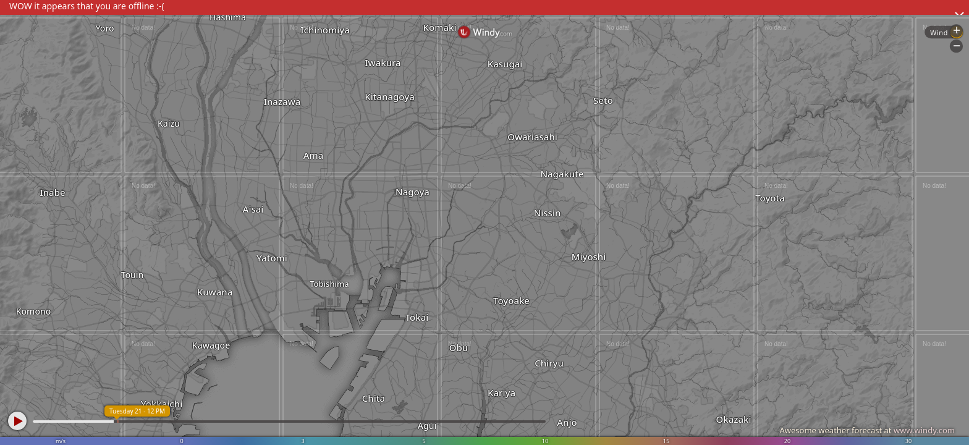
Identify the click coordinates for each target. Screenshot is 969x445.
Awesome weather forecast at (867, 430)
